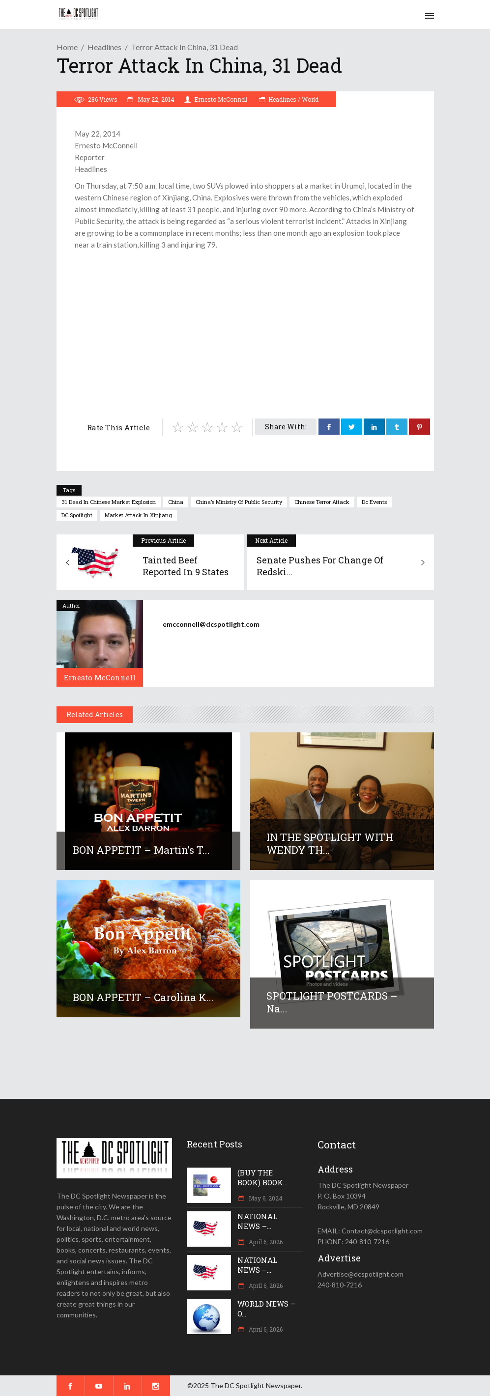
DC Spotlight (76, 515)
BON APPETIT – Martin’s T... (141, 850)
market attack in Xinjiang (138, 515)
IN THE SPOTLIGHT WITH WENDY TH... (329, 843)
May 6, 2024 (265, 1198)
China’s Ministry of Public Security (239, 501)
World (310, 99)
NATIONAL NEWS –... (257, 1221)
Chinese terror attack (321, 501)
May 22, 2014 (155, 99)
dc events (374, 501)
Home (67, 47)
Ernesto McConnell (220, 99)
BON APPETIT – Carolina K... (143, 997)
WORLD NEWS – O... (266, 1308)
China (175, 501)
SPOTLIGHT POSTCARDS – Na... (332, 1002)
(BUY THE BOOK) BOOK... (262, 1177)
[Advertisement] (245, 324)
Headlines (104, 47)
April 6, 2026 (265, 1242)
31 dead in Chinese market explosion (108, 501)
